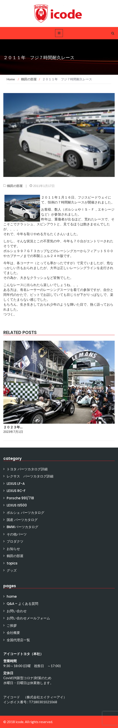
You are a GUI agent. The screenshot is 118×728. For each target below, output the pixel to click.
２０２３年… (12, 427)
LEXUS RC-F (16, 490)
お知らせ (13, 548)
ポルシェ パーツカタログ (25, 512)
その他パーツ (17, 534)
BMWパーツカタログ (22, 527)
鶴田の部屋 (15, 186)
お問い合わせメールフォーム (28, 618)
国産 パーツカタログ (22, 519)
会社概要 (13, 632)
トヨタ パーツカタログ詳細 (27, 469)
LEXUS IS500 (17, 505)
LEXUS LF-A (16, 483)
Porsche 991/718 (20, 498)
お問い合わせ (17, 611)
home (12, 596)
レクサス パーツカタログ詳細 (30, 476)
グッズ (12, 570)
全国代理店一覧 (18, 640)
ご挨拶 (12, 625)
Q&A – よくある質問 (22, 603)
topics (12, 563)
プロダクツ (15, 541)
